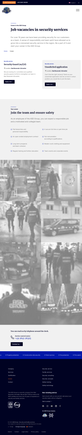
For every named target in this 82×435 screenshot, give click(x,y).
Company (11, 368)
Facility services (47, 372)
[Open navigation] (77, 10)
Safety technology (47, 385)
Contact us (16, 344)
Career (10, 378)
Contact (10, 382)
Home (5, 51)
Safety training (46, 382)
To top (10, 426)
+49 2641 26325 (22, 2)
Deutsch (30, 426)
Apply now (8, 81)
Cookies (44, 431)
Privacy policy (35, 431)
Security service (47, 368)
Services (10, 372)
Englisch (73, 2)
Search (10, 431)
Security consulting (48, 375)
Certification (11, 375)
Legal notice (25, 431)
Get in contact (47, 401)
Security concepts (47, 378)
